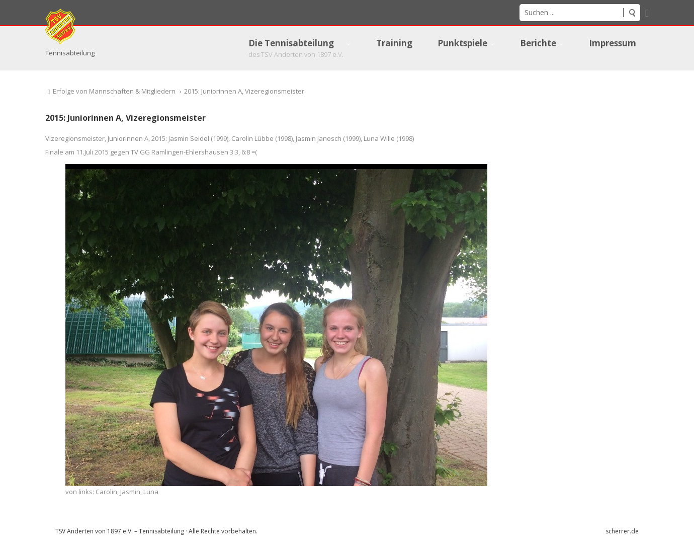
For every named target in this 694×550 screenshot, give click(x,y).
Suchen (631, 12)
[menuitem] (300, 48)
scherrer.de (622, 531)
